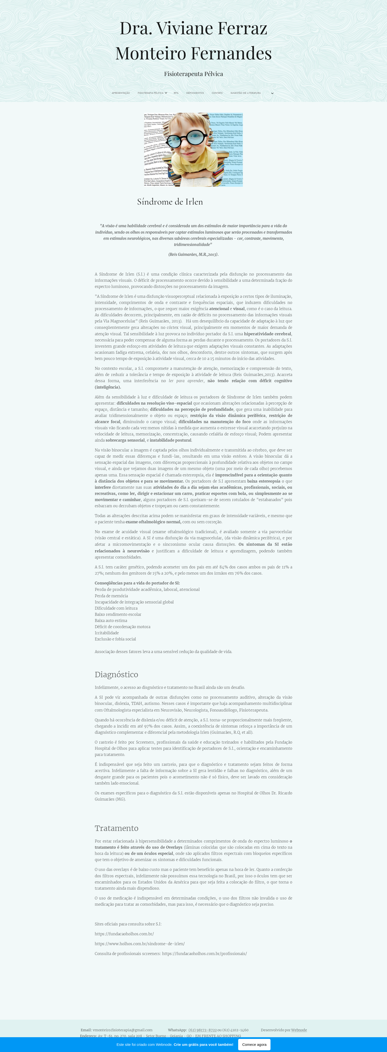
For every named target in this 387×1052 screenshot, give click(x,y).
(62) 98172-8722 (203, 1030)
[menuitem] (163, 93)
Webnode (299, 1030)
